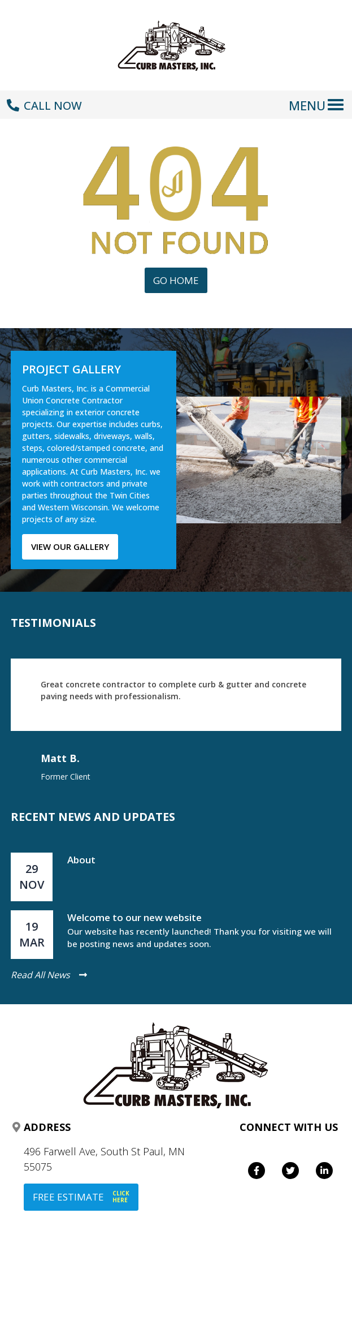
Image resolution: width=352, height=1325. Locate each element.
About (81, 859)
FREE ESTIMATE (81, 1196)
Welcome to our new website (134, 917)
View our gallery (70, 546)
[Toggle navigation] (318, 99)
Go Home (176, 280)
